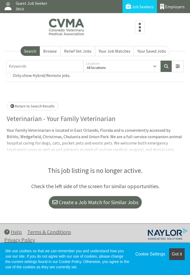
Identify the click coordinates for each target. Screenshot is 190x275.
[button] (178, 66)
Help (13, 231)
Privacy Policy (19, 240)
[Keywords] (44, 66)
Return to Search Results (32, 106)
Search (30, 51)
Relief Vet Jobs (78, 51)
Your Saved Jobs (151, 51)
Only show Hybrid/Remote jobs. (41, 75)
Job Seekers (140, 6)
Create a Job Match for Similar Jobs (95, 202)
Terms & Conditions (49, 231)
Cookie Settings (150, 254)
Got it (177, 254)
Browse (50, 51)
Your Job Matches (114, 51)
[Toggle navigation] (140, 27)
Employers (172, 6)
